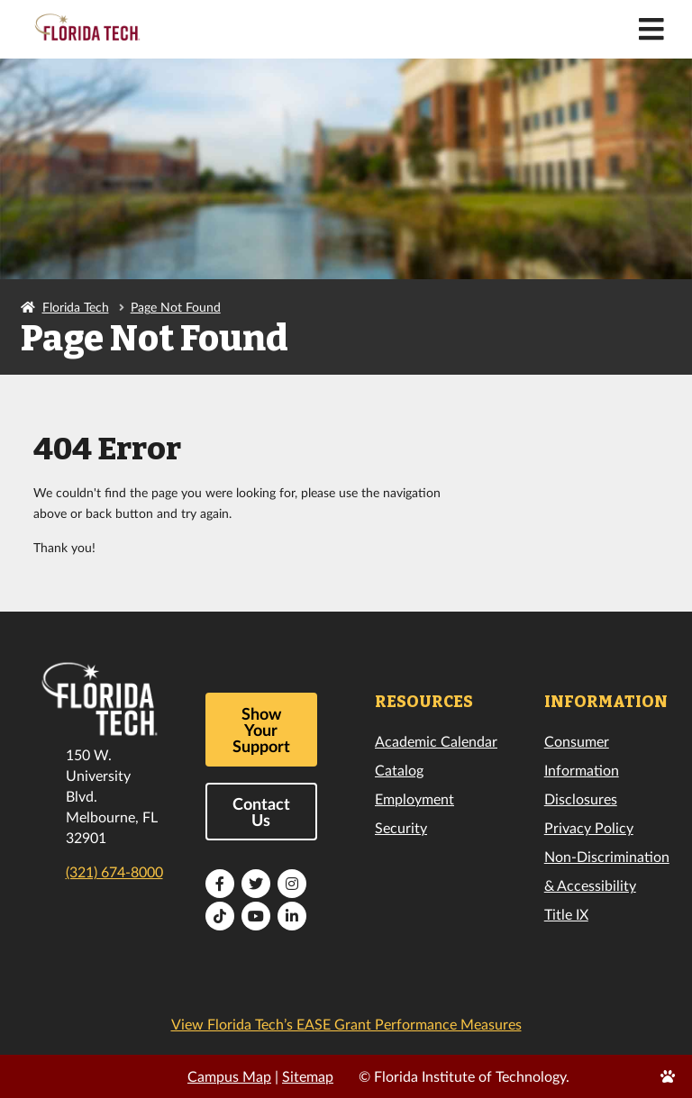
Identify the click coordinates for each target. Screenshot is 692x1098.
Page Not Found (176, 306)
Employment (414, 798)
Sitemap (307, 1075)
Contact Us (261, 812)
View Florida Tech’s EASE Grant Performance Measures (346, 1023)
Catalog (399, 769)
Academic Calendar (436, 740)
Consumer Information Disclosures (581, 769)
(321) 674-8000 (114, 871)
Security (401, 827)
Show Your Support (261, 729)
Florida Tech (75, 306)
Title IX (566, 913)
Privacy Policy (588, 827)
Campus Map (229, 1075)
